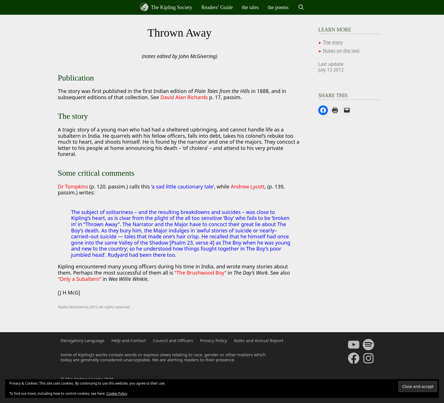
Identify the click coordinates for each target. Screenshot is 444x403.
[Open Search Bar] (301, 7)
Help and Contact (128, 340)
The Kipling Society (166, 7)
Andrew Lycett (248, 186)
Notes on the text (341, 51)
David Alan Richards (184, 97)
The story (333, 42)
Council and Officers (173, 340)
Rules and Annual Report (258, 340)
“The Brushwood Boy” (201, 272)
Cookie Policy (116, 393)
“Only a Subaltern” (80, 278)
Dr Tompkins (73, 186)
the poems (278, 7)
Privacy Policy (213, 340)
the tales (250, 7)
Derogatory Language (82, 340)
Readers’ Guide (217, 7)
